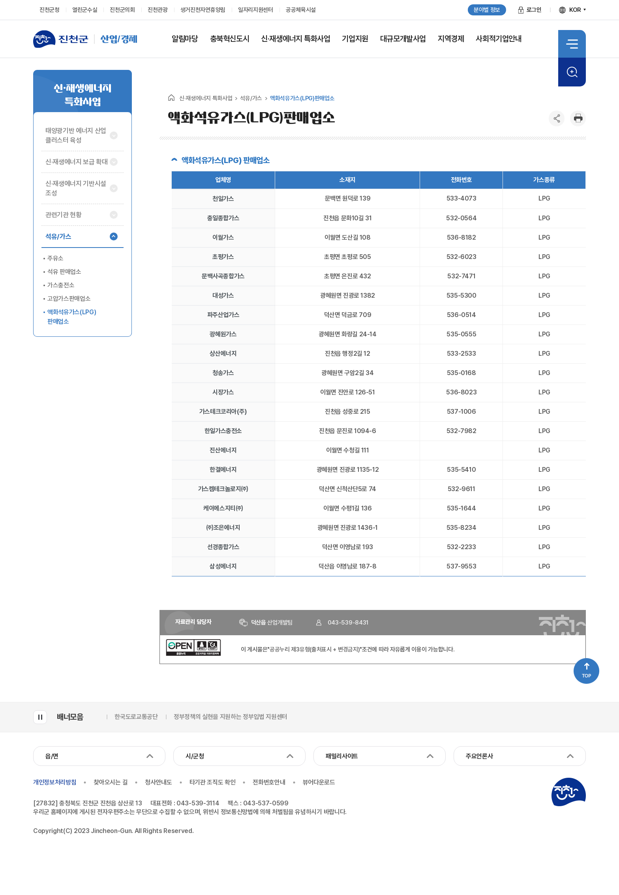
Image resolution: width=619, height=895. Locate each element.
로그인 (534, 9)
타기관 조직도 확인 (212, 782)
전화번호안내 (269, 782)
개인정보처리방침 (54, 782)
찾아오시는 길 (111, 782)
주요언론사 (479, 756)
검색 (572, 72)
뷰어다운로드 (319, 782)
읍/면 (51, 756)
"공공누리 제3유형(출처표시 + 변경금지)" (314, 649)
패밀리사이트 (342, 756)
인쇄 (578, 118)
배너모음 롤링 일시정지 (40, 717)
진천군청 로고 (568, 792)
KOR (575, 9)
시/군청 (195, 756)
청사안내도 (158, 782)
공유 (557, 118)
